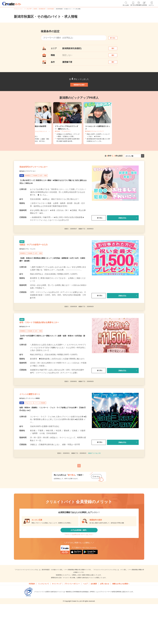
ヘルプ (85, 617)
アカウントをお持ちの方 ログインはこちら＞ (79, 566)
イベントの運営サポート (35, 420)
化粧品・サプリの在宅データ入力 (41, 262)
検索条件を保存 (79, 93)
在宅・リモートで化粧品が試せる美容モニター (50, 344)
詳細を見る (122, 233)
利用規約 (32, 617)
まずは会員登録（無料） (79, 560)
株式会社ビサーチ (27, 350)
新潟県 (35, 8)
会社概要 (94, 617)
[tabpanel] (79, 134)
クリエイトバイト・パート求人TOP (23, 8)
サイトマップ (56, 617)
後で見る (99, 233)
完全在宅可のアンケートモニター (41, 180)
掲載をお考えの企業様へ (120, 617)
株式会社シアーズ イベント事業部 (34, 426)
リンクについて (43, 617)
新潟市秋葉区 (50, 8)
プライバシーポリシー (72, 617)
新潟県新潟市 (42, 8)
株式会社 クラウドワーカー (31, 186)
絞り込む (114, 38)
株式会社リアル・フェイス (31, 268)
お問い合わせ (104, 617)
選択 (114, 49)
